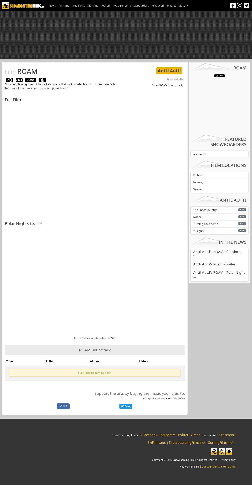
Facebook (180, 398)
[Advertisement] (126, 35)
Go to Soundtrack (167, 85)
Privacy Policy (228, 459)
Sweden (198, 189)
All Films (64, 6)
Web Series (120, 6)
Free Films (78, 6)
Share (63, 406)
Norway (198, 182)
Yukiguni (198, 231)
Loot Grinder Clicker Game (218, 466)
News (52, 6)
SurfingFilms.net (220, 442)
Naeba (197, 217)
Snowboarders (139, 6)
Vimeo (195, 434)
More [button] (182, 6)
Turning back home (205, 224)
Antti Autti (169, 71)
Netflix (171, 6)
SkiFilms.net (157, 442)
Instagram (167, 434)
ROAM (21, 71)
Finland (198, 175)
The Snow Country (205, 210)
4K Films (93, 6)
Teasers (106, 6)
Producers (157, 6)
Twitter (183, 434)
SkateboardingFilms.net (187, 442)
